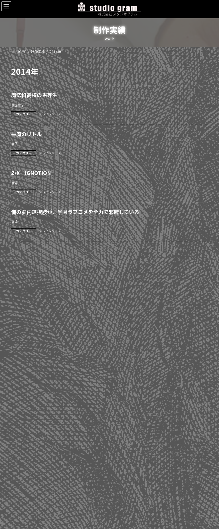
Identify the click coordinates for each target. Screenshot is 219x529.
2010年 (20, 429)
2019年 (20, 336)
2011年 (20, 418)
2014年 (20, 388)
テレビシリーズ (50, 114)
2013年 (20, 398)
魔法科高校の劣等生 (34, 94)
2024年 (20, 285)
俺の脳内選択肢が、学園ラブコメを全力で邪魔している (75, 211)
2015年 (20, 377)
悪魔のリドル (26, 134)
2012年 (20, 408)
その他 (20, 488)
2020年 (20, 326)
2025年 (20, 274)
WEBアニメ (23, 478)
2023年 (20, 295)
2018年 (20, 346)
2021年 (20, 315)
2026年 (20, 264)
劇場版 (20, 468)
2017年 (20, 357)
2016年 (20, 367)
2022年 (20, 305)
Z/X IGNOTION (31, 172)
